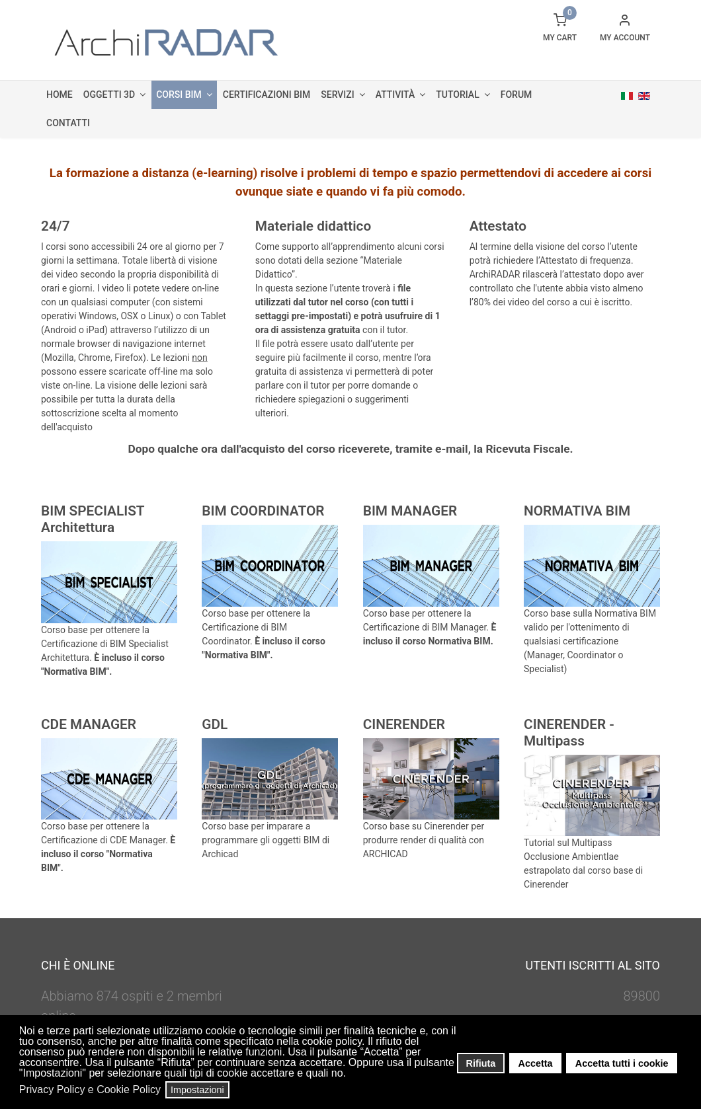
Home (59, 94)
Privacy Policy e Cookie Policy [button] (90, 1089)
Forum (516, 94)
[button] (350, 1075)
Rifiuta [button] (481, 1063)
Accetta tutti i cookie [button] (622, 1063)
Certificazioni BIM (266, 94)
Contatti (68, 123)
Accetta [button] (535, 1063)
